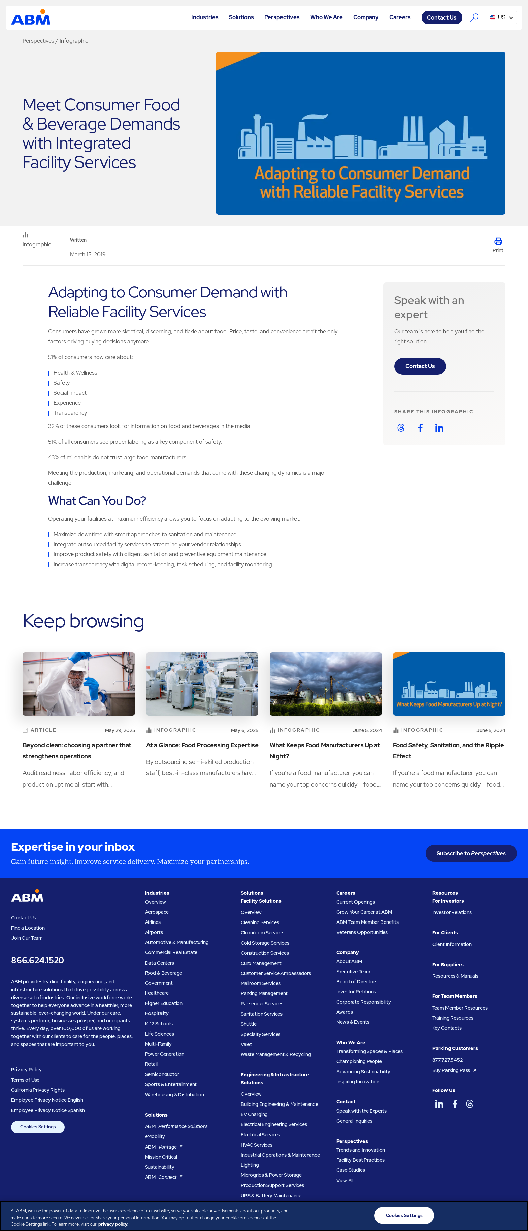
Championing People (359, 1061)
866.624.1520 (37, 960)
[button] (205, 18)
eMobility (155, 1136)
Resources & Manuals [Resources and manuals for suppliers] (455, 976)
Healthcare (157, 993)
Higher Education (164, 1003)
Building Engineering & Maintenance (279, 1104)
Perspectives (38, 40)
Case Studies (350, 1170)
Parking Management (264, 993)
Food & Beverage (164, 973)
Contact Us (420, 366)
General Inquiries (354, 1121)
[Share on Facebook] (420, 428)
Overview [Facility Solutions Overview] (251, 912)
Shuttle (249, 1024)
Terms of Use (25, 1080)
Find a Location (28, 928)
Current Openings (355, 902)
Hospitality (157, 1013)
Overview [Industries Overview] (155, 902)
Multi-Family (158, 1044)
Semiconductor (162, 1074)
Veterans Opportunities (362, 932)
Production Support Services (272, 1185)
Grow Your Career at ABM (364, 912)
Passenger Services (262, 1003)
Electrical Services (260, 1134)
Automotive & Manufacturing (177, 942)
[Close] (517, 1215)
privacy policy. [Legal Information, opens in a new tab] (113, 1224)
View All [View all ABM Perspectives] (344, 1180)
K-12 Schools (159, 1023)
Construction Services (265, 953)
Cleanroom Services (262, 932)
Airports (154, 932)
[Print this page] (498, 245)
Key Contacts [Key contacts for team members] (447, 1028)
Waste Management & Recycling (276, 1054)
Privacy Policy (26, 1069)
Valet (246, 1044)
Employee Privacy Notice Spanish (48, 1110)
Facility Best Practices (360, 1160)
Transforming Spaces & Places (369, 1051)
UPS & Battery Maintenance (271, 1195)
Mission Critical (161, 1157)
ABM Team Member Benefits (367, 922)
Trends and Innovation (360, 1150)
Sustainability (159, 1167)
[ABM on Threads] (470, 1104)
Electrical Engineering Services (274, 1124)
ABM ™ (164, 1147)
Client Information (452, 944)
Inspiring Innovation (357, 1081)
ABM (176, 1126)
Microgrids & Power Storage (271, 1175)
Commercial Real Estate (171, 952)
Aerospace (157, 912)
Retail (151, 1064)
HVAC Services (256, 1145)
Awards (344, 1012)
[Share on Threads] (401, 428)
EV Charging (254, 1114)
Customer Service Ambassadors (276, 973)
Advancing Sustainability (363, 1071)
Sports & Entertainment (171, 1084)
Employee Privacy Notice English (47, 1100)
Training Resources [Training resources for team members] (452, 1018)
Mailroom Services (261, 983)
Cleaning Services (260, 922)
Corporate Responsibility (363, 1002)
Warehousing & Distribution (174, 1094)
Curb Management (261, 963)
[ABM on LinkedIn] (439, 1104)
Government (159, 983)
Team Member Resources (460, 1008)
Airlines (153, 922)
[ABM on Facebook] (455, 1104)
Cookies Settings (38, 1127)
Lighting (250, 1165)
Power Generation (165, 1054)
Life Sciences (159, 1033)
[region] (264, 1216)
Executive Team (353, 971)
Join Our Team (27, 938)
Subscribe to (471, 853)
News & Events (352, 1022)
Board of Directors (356, 981)
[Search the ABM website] (474, 17)
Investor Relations (356, 991)
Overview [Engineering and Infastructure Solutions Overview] (251, 1094)
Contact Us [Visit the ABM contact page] (442, 17)
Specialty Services (260, 1034)
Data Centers (159, 963)
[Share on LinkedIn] (440, 428)
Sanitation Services (262, 1014)
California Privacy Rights (37, 1090)
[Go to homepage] (30, 17)
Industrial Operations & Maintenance (280, 1155)
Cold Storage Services (265, 943)
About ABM (349, 961)
